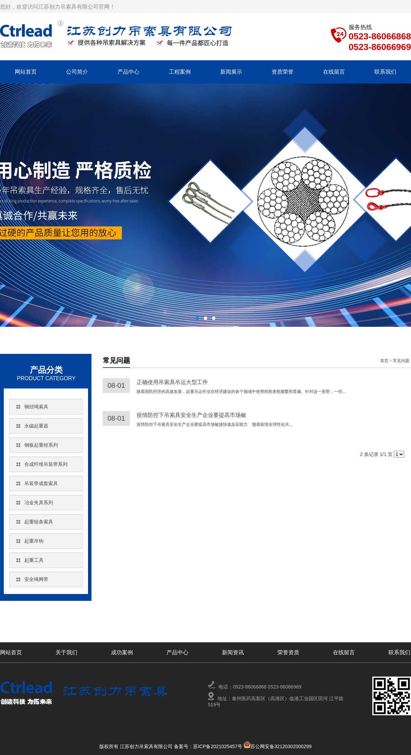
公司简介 (77, 72)
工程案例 (180, 72)
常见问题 (401, 360)
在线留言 (334, 72)
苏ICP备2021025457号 (218, 746)
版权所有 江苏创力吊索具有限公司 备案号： (146, 746)
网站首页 (26, 72)
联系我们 (385, 72)
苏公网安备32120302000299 (281, 746)
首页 (384, 360)
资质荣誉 (283, 72)
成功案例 (122, 652)
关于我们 (66, 652)
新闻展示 (231, 72)
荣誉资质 (288, 652)
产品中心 (128, 72)
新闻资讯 (233, 652)
